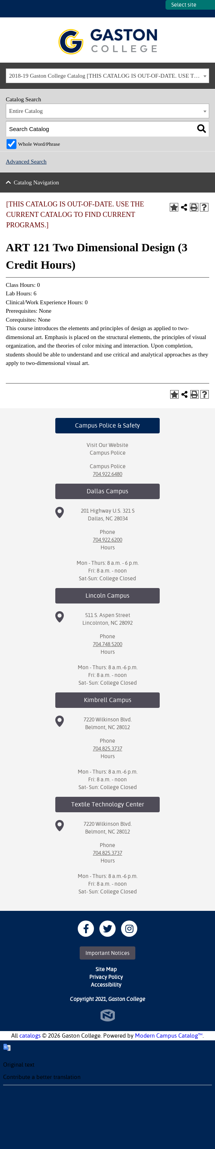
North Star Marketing (108, 1015)
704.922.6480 (107, 474)
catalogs (30, 1035)
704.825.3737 (107, 748)
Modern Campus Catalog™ (169, 1035)
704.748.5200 (107, 644)
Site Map (106, 969)
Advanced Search (26, 162)
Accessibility (106, 985)
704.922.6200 (107, 540)
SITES (160, 9)
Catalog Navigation (36, 182)
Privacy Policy (106, 977)
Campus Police (108, 453)
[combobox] (107, 75)
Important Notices (107, 953)
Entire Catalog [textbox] (26, 111)
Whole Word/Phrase (39, 144)
